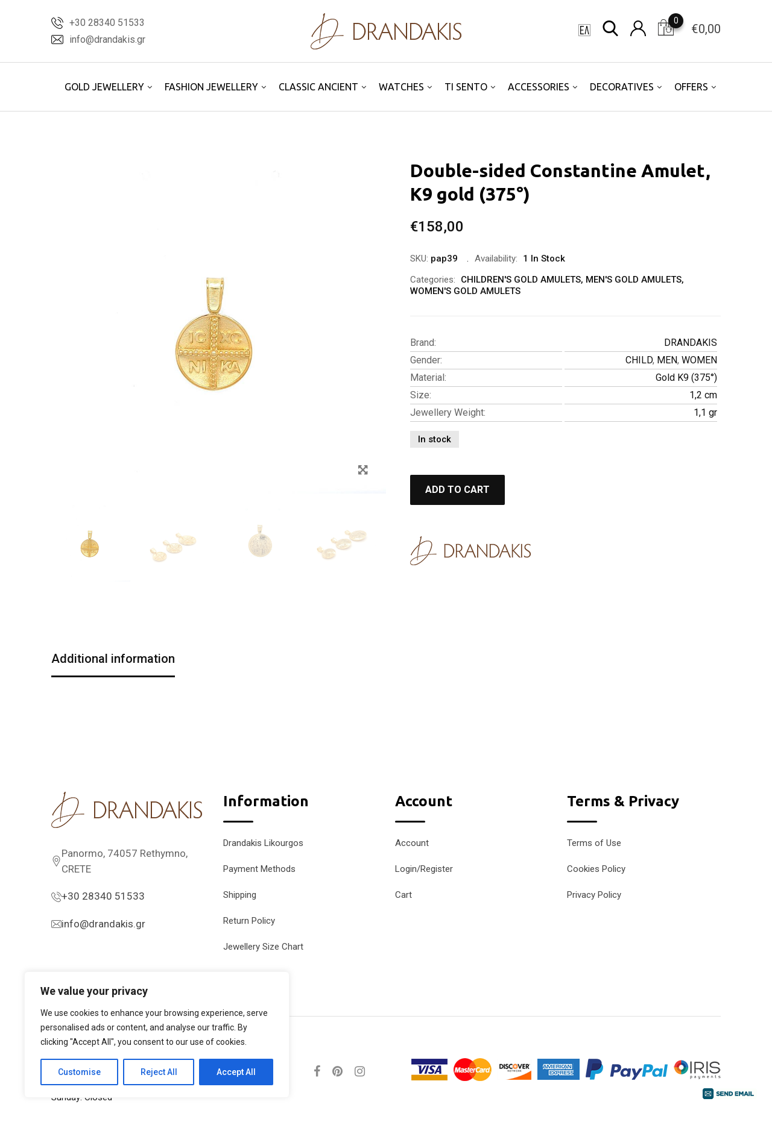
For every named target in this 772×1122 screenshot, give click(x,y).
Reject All (159, 1072)
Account (412, 843)
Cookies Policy (596, 868)
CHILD (639, 360)
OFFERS (691, 86)
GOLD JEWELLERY (104, 86)
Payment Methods (259, 868)
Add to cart (457, 489)
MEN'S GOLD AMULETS (634, 279)
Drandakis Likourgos (263, 843)
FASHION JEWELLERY (211, 86)
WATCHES (401, 86)
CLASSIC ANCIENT (318, 86)
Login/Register (424, 868)
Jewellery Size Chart (263, 946)
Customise (79, 1072)
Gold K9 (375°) (686, 377)
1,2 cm (703, 395)
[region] (157, 1034)
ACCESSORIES (538, 86)
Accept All (236, 1072)
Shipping (239, 894)
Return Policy (249, 920)
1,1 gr (705, 412)
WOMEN (699, 360)
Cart (403, 894)
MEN (667, 360)
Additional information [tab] (113, 658)
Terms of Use (594, 843)
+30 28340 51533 (107, 22)
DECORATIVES (622, 86)
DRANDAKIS (690, 342)
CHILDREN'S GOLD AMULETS (521, 279)
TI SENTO (466, 86)
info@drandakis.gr (107, 39)
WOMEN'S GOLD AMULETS (465, 291)
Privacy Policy (594, 894)
